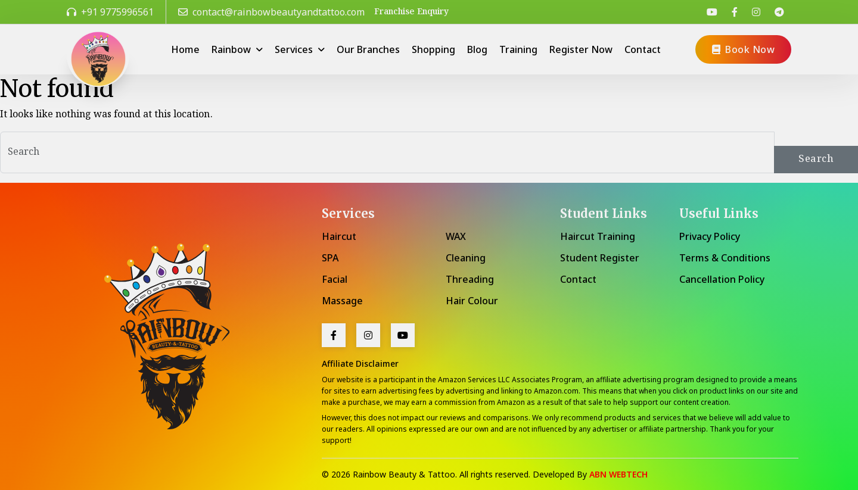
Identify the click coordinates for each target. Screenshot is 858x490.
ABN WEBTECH (618, 474)
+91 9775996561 (110, 11)
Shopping (433, 49)
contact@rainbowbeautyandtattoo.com (271, 11)
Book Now (743, 49)
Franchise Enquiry (411, 12)
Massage (342, 300)
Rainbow (232, 49)
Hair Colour (472, 300)
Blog (477, 49)
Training (518, 49)
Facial (334, 279)
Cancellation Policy (721, 279)
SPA (330, 257)
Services (295, 49)
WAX (456, 236)
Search (816, 159)
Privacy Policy (709, 236)
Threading (470, 279)
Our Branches (368, 49)
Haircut (339, 236)
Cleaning (466, 257)
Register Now (581, 49)
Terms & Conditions (724, 257)
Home (185, 49)
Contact (642, 49)
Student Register (599, 257)
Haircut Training (597, 236)
